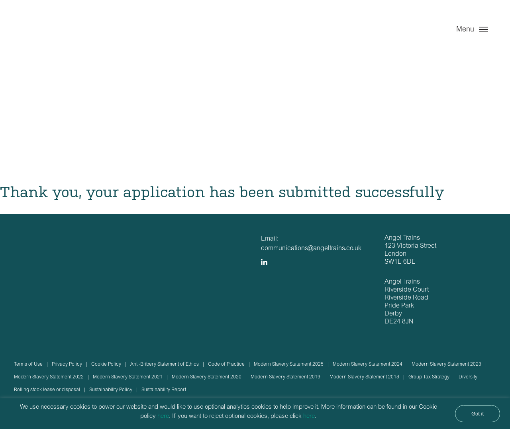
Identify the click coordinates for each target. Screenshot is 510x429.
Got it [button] (477, 414)
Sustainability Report (163, 390)
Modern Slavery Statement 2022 (49, 377)
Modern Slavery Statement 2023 (446, 364)
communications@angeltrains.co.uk (311, 248)
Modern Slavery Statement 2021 (128, 377)
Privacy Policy (67, 364)
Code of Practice (226, 364)
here (163, 416)
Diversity (468, 377)
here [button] (309, 416)
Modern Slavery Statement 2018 (364, 377)
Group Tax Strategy (428, 377)
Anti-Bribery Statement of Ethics (164, 364)
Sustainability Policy (110, 390)
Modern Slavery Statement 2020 (206, 377)
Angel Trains (55, 37)
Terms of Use (28, 364)
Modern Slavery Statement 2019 (285, 377)
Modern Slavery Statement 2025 (289, 364)
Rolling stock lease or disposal (47, 390)
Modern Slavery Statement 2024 (367, 364)
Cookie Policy (106, 364)
